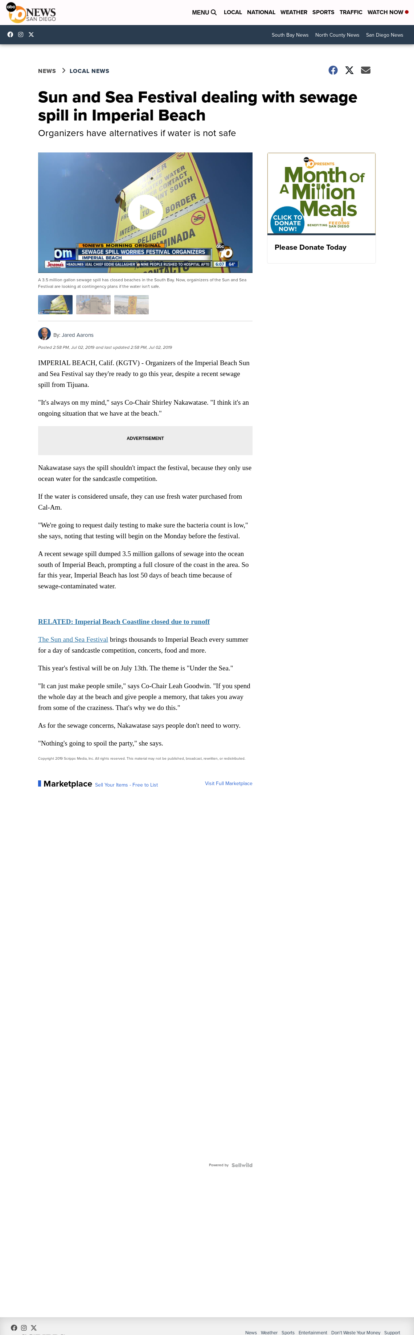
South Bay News (290, 35)
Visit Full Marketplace (228, 783)
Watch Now (388, 12)
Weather (293, 12)
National (261, 12)
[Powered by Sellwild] (241, 1165)
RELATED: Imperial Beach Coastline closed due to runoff (124, 621)
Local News (90, 71)
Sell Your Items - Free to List (127, 785)
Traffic (351, 12)
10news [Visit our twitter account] (33, 34)
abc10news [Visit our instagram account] (22, 34)
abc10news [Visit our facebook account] (12, 34)
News (48, 71)
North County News (337, 35)
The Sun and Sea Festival (74, 639)
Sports (323, 12)
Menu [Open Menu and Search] (204, 12)
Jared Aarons (78, 335)
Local (233, 12)
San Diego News (384, 35)
